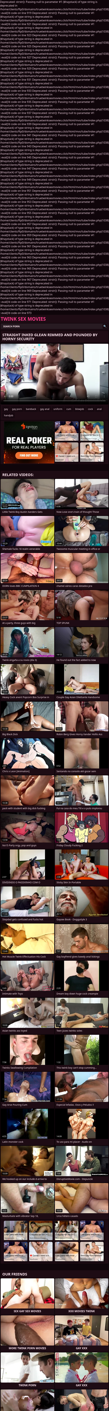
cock (90, 409)
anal (99, 409)
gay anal (44, 409)
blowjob (79, 409)
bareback (31, 409)
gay (6, 409)
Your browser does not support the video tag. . (54, 374)
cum (68, 409)
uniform (57, 409)
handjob (8, 415)
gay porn (17, 409)
